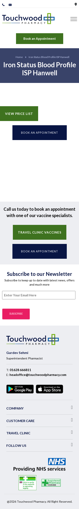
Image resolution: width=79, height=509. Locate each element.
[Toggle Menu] (74, 19)
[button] (39, 407)
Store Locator (76, 4)
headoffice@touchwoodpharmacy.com (37, 375)
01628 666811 (20, 370)
